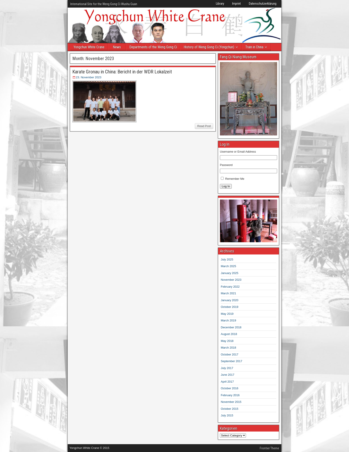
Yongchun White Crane (88, 47)
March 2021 (228, 293)
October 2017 (229, 354)
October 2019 (229, 307)
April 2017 (227, 381)
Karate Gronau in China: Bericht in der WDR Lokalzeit (122, 72)
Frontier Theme (269, 448)
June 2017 (227, 374)
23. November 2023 (88, 77)
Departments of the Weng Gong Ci (153, 47)
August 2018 (229, 334)
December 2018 (231, 327)
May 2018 (227, 341)
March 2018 (228, 347)
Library (220, 3)
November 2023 (231, 279)
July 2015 (227, 415)
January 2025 (229, 273)
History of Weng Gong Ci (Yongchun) (209, 47)
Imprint (236, 3)
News (117, 47)
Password (226, 165)
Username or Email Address (238, 151)
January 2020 (229, 300)
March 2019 (228, 320)
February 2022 (230, 286)
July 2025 (227, 259)
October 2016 (229, 388)
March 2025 (228, 266)
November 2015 (231, 402)
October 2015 (229, 408)
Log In (226, 186)
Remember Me (234, 178)
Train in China (254, 47)
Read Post (204, 126)
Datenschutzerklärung (262, 3)
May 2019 (227, 313)
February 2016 (230, 395)
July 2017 (227, 368)
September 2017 (231, 361)
